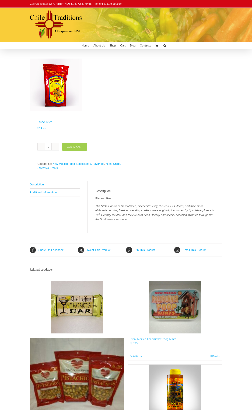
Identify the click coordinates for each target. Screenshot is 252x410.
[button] (164, 45)
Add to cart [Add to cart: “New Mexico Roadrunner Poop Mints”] (138, 356)
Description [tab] (37, 184)
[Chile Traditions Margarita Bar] (77, 307)
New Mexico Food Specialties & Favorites (78, 163)
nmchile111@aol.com (108, 3)
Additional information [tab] (43, 192)
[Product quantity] (48, 146)
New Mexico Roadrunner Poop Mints (153, 339)
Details (216, 356)
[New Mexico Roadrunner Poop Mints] (175, 307)
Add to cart (74, 146)
